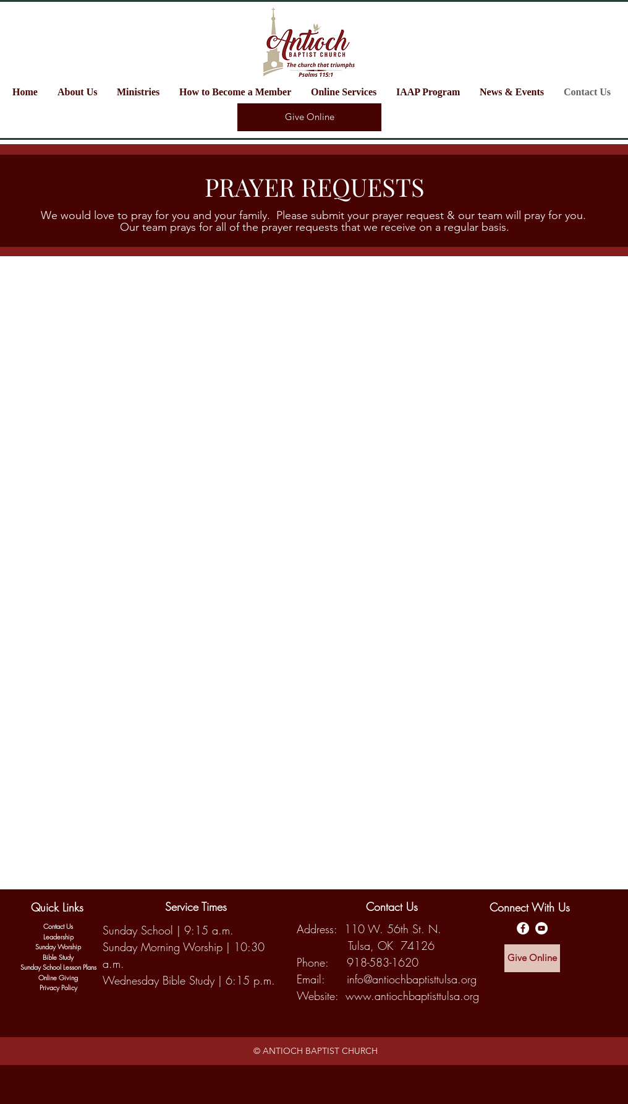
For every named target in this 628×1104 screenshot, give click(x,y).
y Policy (66, 987)
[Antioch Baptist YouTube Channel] (541, 928)
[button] (142, 92)
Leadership (58, 936)
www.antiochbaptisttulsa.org (412, 995)
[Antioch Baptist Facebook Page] (523, 928)
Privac (48, 987)
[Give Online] (309, 117)
